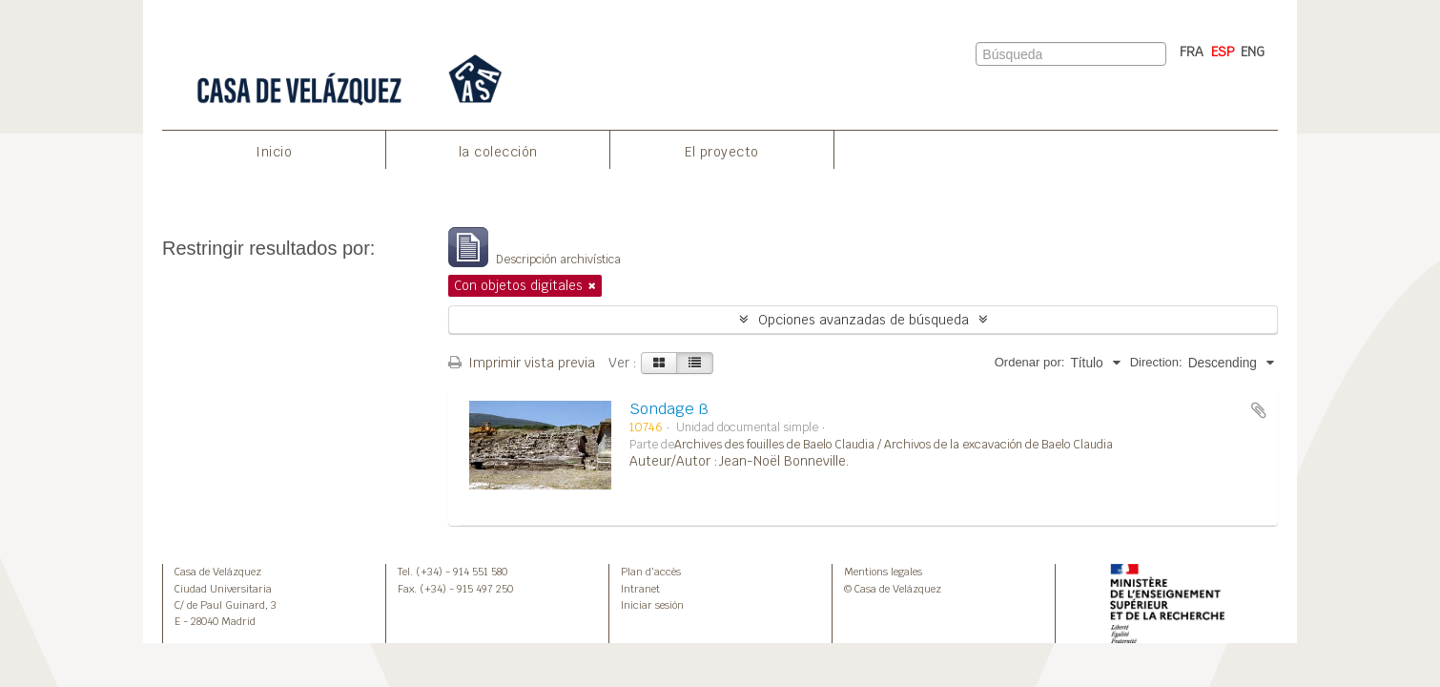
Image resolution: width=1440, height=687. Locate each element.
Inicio (274, 151)
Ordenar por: (1030, 362)
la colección (498, 151)
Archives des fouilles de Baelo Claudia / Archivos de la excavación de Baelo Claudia (893, 444)
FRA (1191, 51)
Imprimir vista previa (521, 362)
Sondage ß (669, 409)
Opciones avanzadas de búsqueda (863, 319)
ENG (1253, 51)
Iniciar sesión (652, 605)
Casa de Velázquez (218, 571)
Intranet (640, 588)
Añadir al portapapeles (1258, 410)
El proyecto (722, 151)
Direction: (1156, 362)
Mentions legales (883, 571)
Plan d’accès (651, 571)
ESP (1223, 51)
